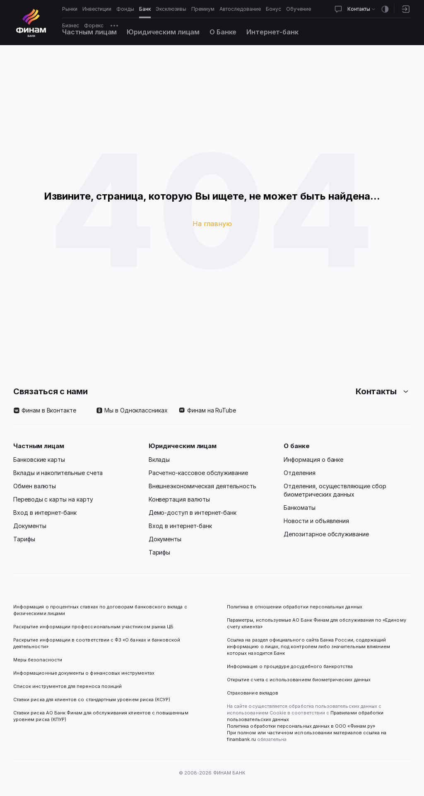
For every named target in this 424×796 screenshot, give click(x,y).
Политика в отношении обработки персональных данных (294, 607)
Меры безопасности (37, 660)
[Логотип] (31, 23)
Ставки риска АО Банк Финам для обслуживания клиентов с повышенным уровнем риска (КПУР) (101, 716)
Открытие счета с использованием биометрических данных (299, 680)
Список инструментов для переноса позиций (67, 686)
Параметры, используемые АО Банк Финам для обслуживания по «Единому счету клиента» (317, 623)
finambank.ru (241, 739)
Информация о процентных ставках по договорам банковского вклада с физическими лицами (100, 610)
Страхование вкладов (252, 693)
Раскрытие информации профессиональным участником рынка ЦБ (93, 627)
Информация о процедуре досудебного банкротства (290, 669)
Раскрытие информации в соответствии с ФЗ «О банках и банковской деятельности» (97, 643)
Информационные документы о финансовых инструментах (83, 673)
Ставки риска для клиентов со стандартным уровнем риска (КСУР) (91, 699)
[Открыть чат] (338, 9)
